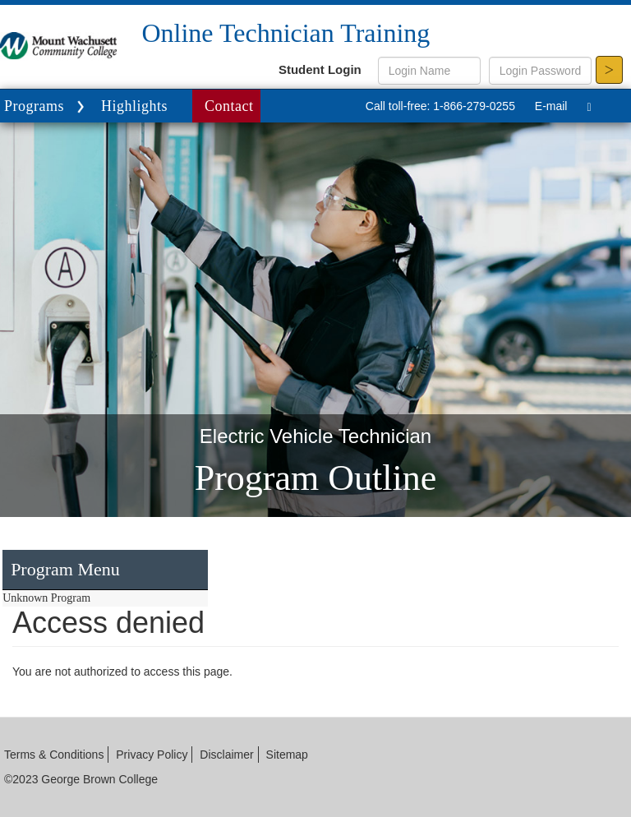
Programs (46, 107)
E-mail (551, 106)
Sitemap (287, 754)
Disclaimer (226, 754)
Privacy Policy (151, 754)
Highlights (134, 106)
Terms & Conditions (54, 754)
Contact (229, 106)
